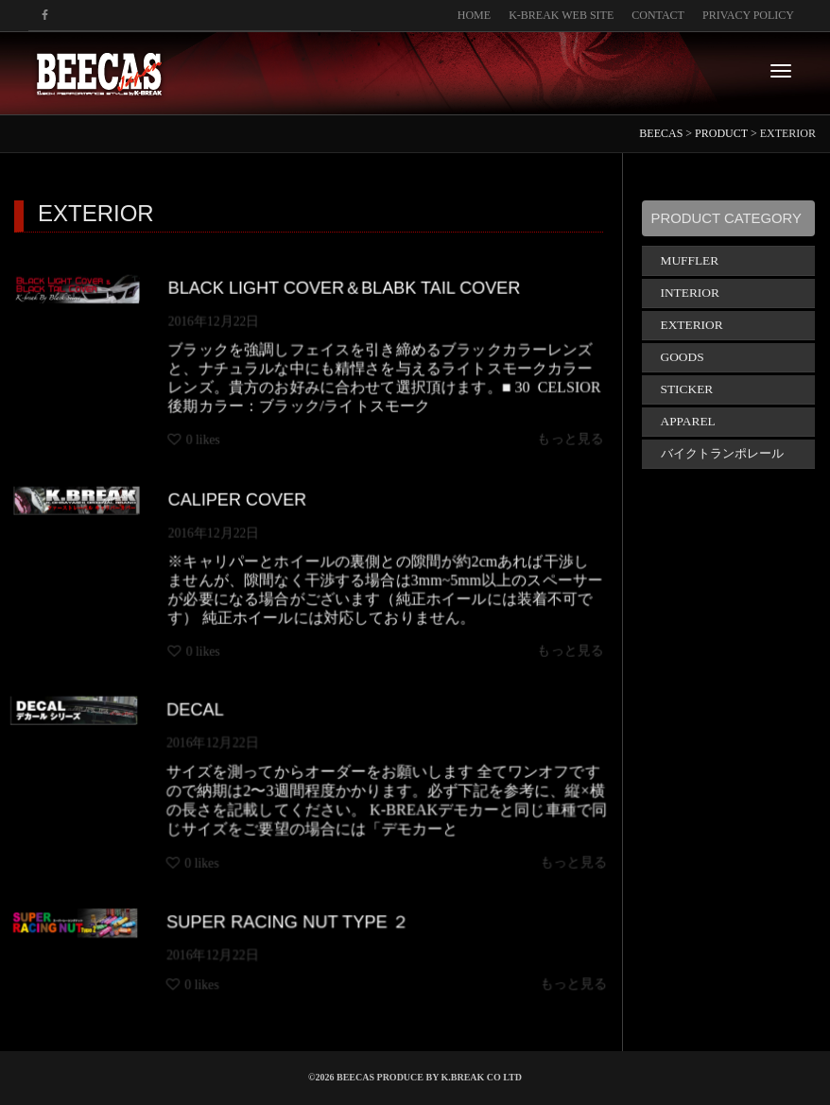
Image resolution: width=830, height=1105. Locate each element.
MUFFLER (690, 260)
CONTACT (657, 15)
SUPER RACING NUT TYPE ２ (290, 925)
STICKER (687, 389)
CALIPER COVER (235, 498)
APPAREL (688, 421)
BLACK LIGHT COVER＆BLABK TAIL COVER (345, 286)
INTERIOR (690, 292)
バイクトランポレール (722, 453)
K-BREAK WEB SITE (561, 15)
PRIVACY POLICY (748, 15)
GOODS (682, 357)
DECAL (208, 719)
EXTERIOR (692, 325)
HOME (474, 15)
